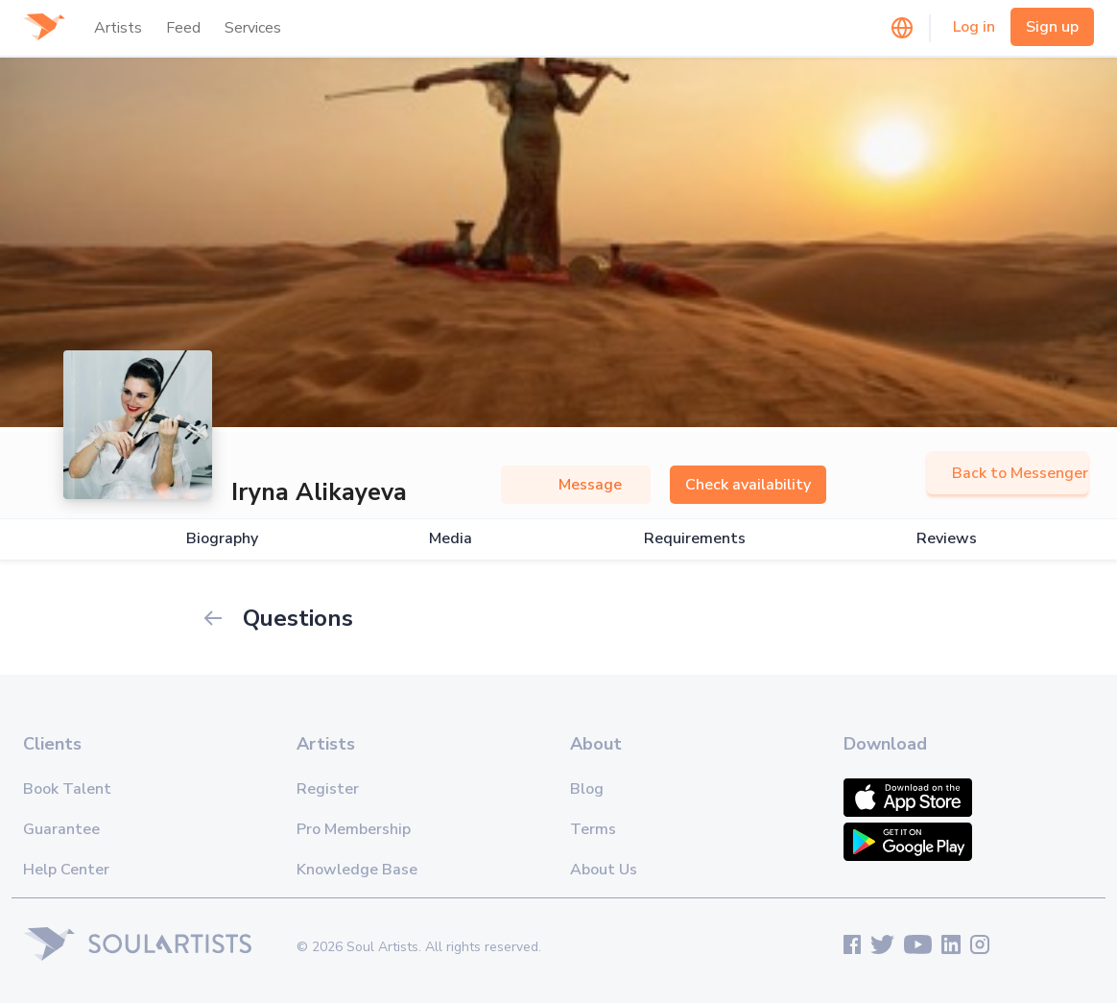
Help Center (66, 869)
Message (576, 484)
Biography (222, 539)
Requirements (695, 539)
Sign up (1052, 26)
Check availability (748, 484)
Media (450, 539)
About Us (603, 869)
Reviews (946, 539)
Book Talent (67, 789)
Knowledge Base (357, 869)
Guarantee (61, 829)
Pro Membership (354, 829)
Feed (183, 27)
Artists (118, 27)
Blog (587, 789)
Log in (974, 26)
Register (328, 789)
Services (253, 27)
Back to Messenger (1007, 473)
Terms (593, 829)
